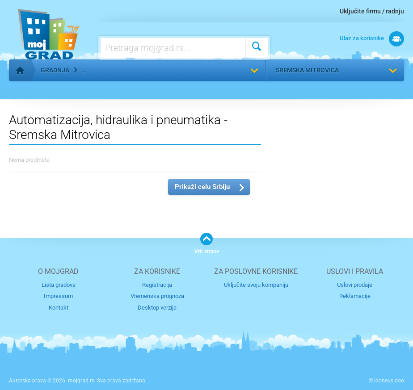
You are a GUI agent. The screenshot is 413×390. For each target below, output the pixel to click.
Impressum (58, 296)
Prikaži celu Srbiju (202, 187)
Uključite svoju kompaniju (256, 284)
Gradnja (55, 70)
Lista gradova (59, 284)
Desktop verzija (157, 307)
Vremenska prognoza (157, 296)
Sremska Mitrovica (307, 70)
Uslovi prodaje (354, 284)
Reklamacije (355, 296)
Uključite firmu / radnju (372, 11)
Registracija (157, 284)
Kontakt (58, 307)
